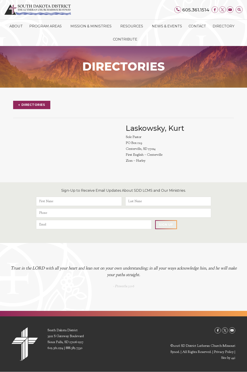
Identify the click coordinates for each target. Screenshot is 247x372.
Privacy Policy (224, 352)
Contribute (125, 39)
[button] (239, 9)
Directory (223, 26)
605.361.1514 (195, 9)
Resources (132, 26)
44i (233, 358)
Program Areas (46, 26)
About (16, 26)
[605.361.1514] (178, 9)
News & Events (167, 26)
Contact (197, 26)
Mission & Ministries (92, 26)
